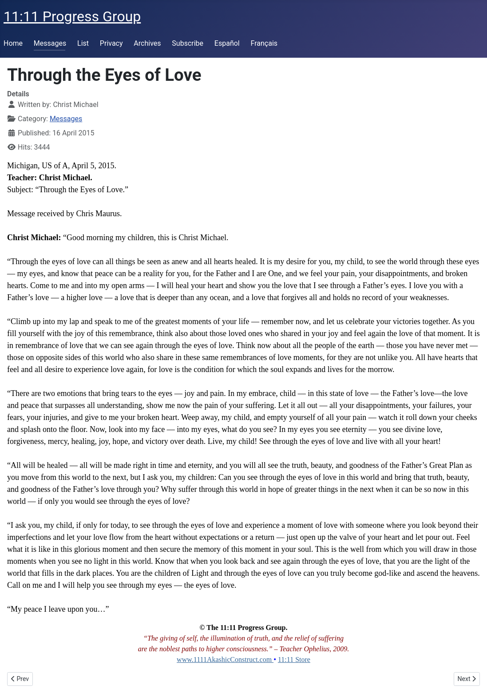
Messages (50, 43)
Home (13, 43)
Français (264, 43)
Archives (147, 43)
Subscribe (187, 43)
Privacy (111, 43)
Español (227, 43)
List (83, 43)
